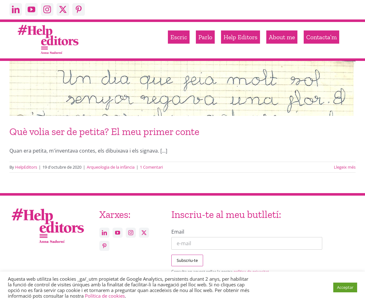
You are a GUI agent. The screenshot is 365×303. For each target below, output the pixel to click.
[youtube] (31, 9)
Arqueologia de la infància (111, 167)
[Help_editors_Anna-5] (47, 207)
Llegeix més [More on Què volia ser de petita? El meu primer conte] (345, 167)
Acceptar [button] (345, 287)
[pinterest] (78, 9)
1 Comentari (151, 167)
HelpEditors (26, 167)
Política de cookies (105, 296)
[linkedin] (15, 9)
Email (177, 231)
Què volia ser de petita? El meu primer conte (104, 132)
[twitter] (63, 9)
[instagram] (47, 9)
